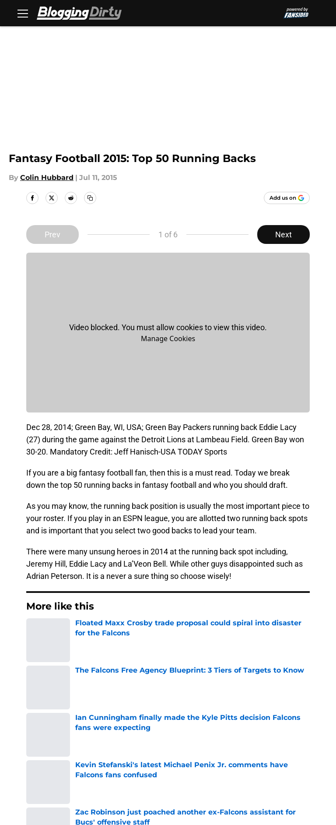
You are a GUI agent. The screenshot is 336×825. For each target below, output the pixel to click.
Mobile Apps (46, 729)
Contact (171, 713)
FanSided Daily (110, 729)
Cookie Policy (108, 745)
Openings (101, 713)
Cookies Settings (114, 761)
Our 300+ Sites (254, 713)
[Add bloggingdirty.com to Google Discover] (287, 198)
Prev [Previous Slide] (52, 234)
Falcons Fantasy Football (94, 652)
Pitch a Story (179, 729)
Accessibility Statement (270, 745)
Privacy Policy (253, 729)
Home (36, 652)
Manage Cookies (168, 338)
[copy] (90, 198)
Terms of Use (47, 745)
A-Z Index (41, 761)
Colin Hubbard (47, 177)
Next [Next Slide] (283, 234)
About (35, 713)
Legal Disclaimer (186, 745)
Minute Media (65, 785)
